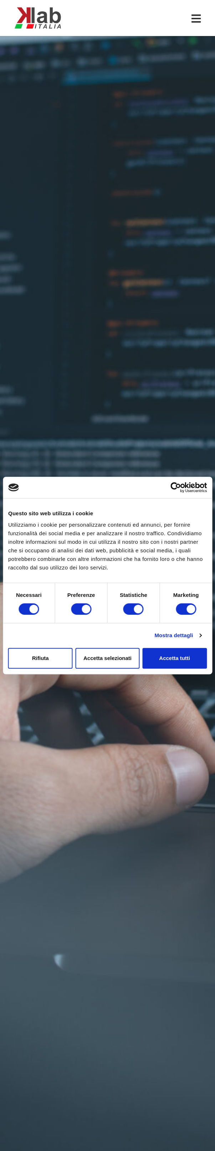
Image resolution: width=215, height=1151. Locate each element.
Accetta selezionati (107, 658)
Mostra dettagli (173, 635)
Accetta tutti (174, 658)
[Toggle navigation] (197, 18)
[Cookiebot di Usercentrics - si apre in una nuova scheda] (175, 487)
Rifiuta (40, 658)
